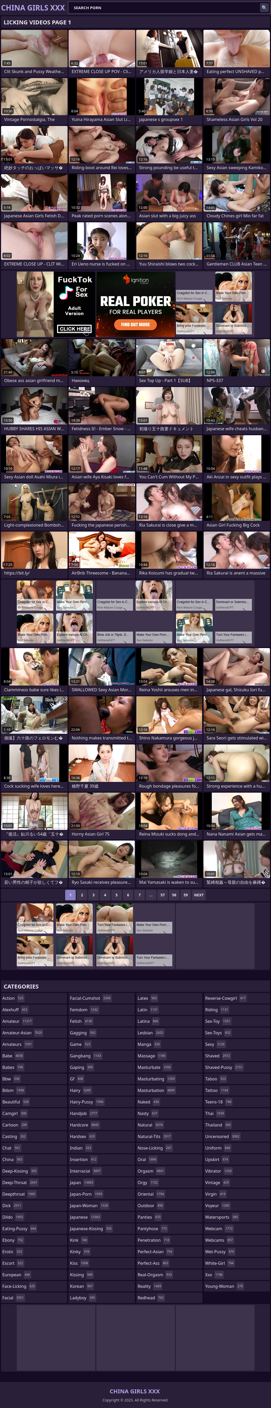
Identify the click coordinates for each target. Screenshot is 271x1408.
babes (13, 1067)
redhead (151, 1298)
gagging (83, 1033)
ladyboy (83, 1298)
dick (12, 1206)
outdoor (151, 1206)
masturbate (155, 1067)
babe (13, 1056)
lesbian (151, 1033)
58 (174, 894)
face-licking (19, 1286)
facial (13, 1298)
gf (77, 1079)
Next (199, 894)
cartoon (15, 1125)
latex (148, 998)
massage (152, 1056)
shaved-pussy (224, 1067)
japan (82, 1182)
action (13, 998)
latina (149, 1021)
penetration (154, 1240)
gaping (82, 1067)
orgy (148, 1182)
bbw (11, 1079)
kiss (79, 1263)
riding (217, 1010)
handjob (84, 1113)
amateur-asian (22, 1033)
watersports (222, 1217)
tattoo (217, 1090)
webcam (219, 1229)
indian (81, 1148)
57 (163, 894)
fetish (81, 1021)
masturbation (157, 1090)
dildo (13, 1217)
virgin (216, 1194)
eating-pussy (19, 1229)
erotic (12, 1252)
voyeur (218, 1206)
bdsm (13, 1090)
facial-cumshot (91, 998)
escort (13, 1263)
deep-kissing (20, 1171)
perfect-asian (156, 1252)
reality (150, 1286)
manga (149, 1044)
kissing (82, 1275)
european (16, 1275)
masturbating (157, 1079)
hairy (81, 1090)
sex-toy (218, 1021)
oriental (151, 1194)
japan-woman (89, 1206)
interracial (86, 1171)
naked (149, 1102)
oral (148, 1159)
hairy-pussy (87, 1102)
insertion (84, 1159)
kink (79, 1240)
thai (215, 1113)
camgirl (15, 1113)
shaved (218, 1056)
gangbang (86, 1056)
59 (186, 894)
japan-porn (86, 1194)
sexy (215, 1044)
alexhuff (15, 1010)
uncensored (223, 1136)
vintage (217, 1182)
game (80, 1044)
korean (82, 1286)
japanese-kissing (91, 1229)
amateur (17, 1021)
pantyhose (153, 1229)
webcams (219, 1240)
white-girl (220, 1263)
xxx (214, 1275)
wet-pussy (220, 1252)
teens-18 (219, 1102)
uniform (218, 1148)
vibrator (219, 1171)
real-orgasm (155, 1275)
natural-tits (155, 1136)
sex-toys (218, 1033)
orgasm (151, 1171)
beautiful (16, 1102)
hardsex (83, 1136)
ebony (13, 1240)
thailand (218, 1125)
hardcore (85, 1125)
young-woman (224, 1286)
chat (11, 1148)
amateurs (17, 1044)
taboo (216, 1079)
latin (148, 1010)
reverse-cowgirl (226, 998)
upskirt (217, 1159)
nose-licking (155, 1148)
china (13, 1159)
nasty (148, 1113)
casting (14, 1136)
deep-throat (20, 1182)
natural (151, 1125)
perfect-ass (154, 1263)
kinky (80, 1252)
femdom (84, 1010)
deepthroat (19, 1194)
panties (150, 1217)
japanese (85, 1217)
